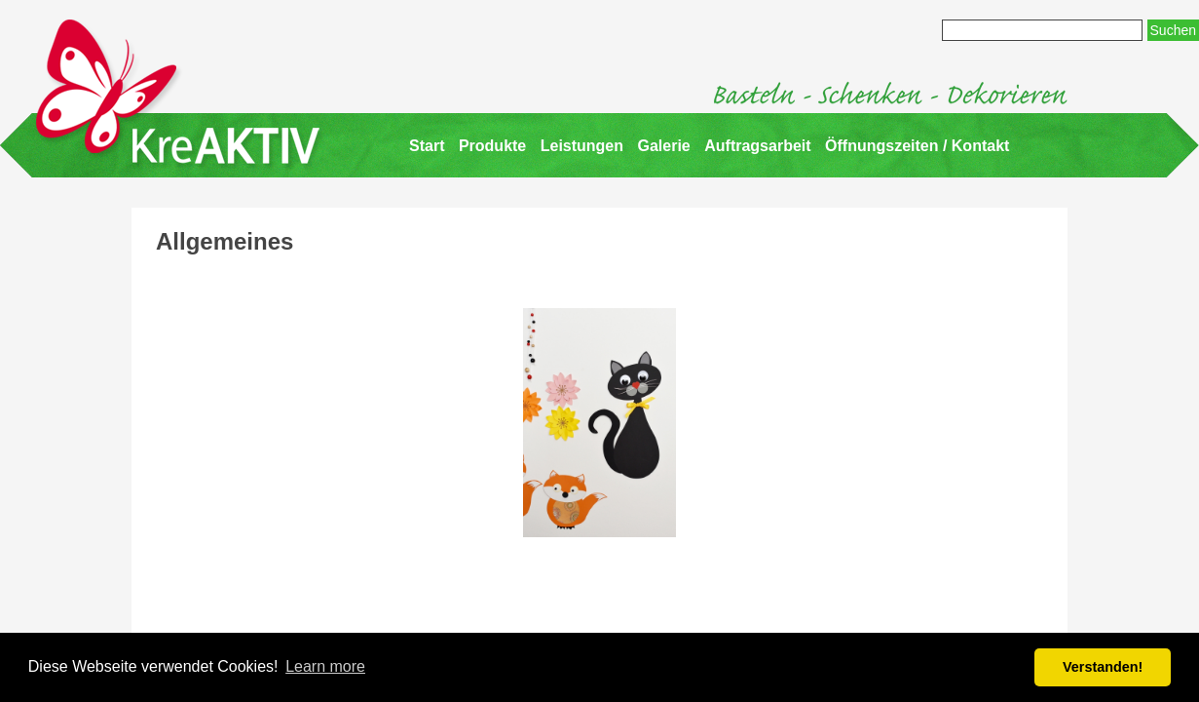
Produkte (492, 145)
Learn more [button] (325, 666)
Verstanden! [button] (1103, 667)
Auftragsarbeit (757, 145)
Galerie (664, 145)
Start (426, 145)
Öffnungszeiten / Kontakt (917, 145)
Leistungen (582, 145)
